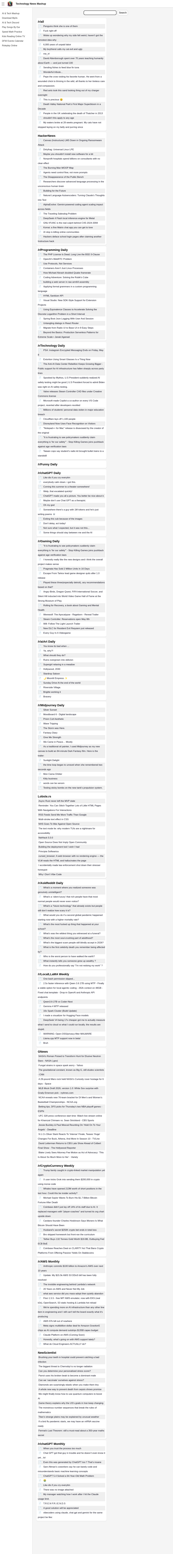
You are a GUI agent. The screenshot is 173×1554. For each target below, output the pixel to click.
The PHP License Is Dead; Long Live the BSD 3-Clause (71, 254)
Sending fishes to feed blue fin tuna (61, 67)
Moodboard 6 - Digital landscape (59, 714)
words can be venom (53, 783)
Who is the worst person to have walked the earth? (69, 956)
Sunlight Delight (51, 760)
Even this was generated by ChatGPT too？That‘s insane (72, 1462)
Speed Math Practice (12, 32)
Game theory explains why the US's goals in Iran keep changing (71, 1403)
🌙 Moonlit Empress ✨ (55, 678)
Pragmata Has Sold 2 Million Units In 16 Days (66, 568)
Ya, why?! (48, 650)
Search (123, 12)
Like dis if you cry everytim (56, 477)
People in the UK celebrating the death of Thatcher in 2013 (73, 113)
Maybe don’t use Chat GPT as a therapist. (64, 500)
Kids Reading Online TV (13, 36)
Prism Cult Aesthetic (53, 719)
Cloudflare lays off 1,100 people (59, 419)
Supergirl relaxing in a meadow (59, 664)
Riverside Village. (52, 687)
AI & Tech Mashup (11, 13)
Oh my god (49, 505)
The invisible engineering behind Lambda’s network (69, 1284)
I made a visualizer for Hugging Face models (66, 1015)
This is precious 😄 (53, 99)
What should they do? (54, 655)
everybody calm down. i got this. (59, 482)
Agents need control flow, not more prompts (65, 172)
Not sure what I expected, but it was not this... (66, 528)
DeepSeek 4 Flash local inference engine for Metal (69, 218)
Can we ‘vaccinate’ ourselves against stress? (61, 1380)
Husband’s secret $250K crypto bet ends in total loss (70, 1230)
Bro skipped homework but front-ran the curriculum (69, 1234)
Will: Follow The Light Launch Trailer (61, 623)
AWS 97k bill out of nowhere (57, 1321)
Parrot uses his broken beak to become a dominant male (67, 1375)
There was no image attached (58, 1489)
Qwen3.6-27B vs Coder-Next (58, 1001)
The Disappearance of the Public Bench (63, 177)
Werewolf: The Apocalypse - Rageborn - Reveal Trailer (71, 614)
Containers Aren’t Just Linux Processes (63, 268)
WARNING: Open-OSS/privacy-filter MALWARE (67, 1034)
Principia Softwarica (49, 851)
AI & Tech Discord (10, 22)
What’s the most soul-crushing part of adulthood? (68, 938)
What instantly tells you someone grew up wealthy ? (69, 961)
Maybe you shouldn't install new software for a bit (68, 154)
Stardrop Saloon (51, 673)
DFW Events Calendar (12, 41)
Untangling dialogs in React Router (61, 323)
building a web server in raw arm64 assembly (66, 282)
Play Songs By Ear (11, 27)
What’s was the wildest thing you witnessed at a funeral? (72, 933)
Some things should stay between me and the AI (67, 532)
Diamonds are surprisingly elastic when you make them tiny (69, 1385)
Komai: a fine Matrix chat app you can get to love (68, 227)
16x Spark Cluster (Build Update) (60, 1011)
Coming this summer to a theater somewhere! (66, 486)
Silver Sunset (50, 710)
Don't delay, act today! (54, 523)
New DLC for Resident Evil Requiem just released (68, 628)
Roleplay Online (9, 45)
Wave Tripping (50, 723)
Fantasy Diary (50, 732)
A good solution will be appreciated (61, 1508)
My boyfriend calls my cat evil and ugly (62, 49)
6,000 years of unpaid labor (57, 44)
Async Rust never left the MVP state (57, 801)
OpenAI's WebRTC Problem (57, 259)
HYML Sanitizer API (53, 295)
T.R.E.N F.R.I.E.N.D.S (54, 1503)
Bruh (45, 1043)
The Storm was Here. (54, 728)
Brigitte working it (52, 692)
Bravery (47, 696)
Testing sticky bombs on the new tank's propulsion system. (73, 788)
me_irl (46, 53)
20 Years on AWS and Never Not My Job (64, 1289)
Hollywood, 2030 (51, 669)
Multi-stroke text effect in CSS (54, 819)
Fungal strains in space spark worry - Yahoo (61, 1065)
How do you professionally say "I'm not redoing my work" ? (73, 965)
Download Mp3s (10, 18)
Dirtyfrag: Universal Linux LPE (58, 149)
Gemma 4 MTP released (55, 1006)
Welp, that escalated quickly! (57, 491)
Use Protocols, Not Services (57, 263)
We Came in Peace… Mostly (58, 742)
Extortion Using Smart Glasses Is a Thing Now (66, 359)
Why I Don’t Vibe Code (50, 874)
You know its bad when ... (56, 646)
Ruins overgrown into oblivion (58, 660)
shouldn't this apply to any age (58, 118)
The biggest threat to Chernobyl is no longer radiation (65, 1366)
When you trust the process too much (62, 1448)
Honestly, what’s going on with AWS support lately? (69, 1339)
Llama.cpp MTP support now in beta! (62, 1038)
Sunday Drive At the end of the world (62, 683)
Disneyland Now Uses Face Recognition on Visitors (69, 423)
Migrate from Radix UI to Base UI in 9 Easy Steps (68, 328)
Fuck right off (50, 31)
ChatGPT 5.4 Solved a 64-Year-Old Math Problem (68, 1476)
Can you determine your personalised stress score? (65, 1371)
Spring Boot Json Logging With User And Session (68, 318)
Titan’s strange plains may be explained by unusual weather (69, 1417)
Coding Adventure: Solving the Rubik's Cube (65, 277)
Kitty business (50, 778)
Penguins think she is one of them (60, 26)
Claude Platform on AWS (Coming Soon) (64, 1335)
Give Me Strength (52, 737)
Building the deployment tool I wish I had (59, 847)
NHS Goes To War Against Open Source (59, 824)
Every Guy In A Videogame (57, 633)
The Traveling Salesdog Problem (60, 213)
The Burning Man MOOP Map (58, 168)
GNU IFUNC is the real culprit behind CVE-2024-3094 (70, 223)
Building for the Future (54, 191)
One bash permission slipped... (59, 979)
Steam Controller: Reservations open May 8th (66, 619)
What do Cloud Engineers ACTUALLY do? (64, 1344)
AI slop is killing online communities (61, 232)
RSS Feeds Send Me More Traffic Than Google (63, 814)
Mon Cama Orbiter (52, 774)
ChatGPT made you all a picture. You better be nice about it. (73, 496)
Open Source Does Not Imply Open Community (63, 842)
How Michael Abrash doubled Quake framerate (67, 273)
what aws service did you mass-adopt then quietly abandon (73, 1293)
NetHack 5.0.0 (46, 837)
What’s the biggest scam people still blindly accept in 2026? (73, 942)
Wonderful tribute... (53, 72)
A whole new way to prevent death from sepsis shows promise (70, 1389)
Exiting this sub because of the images (62, 519)
